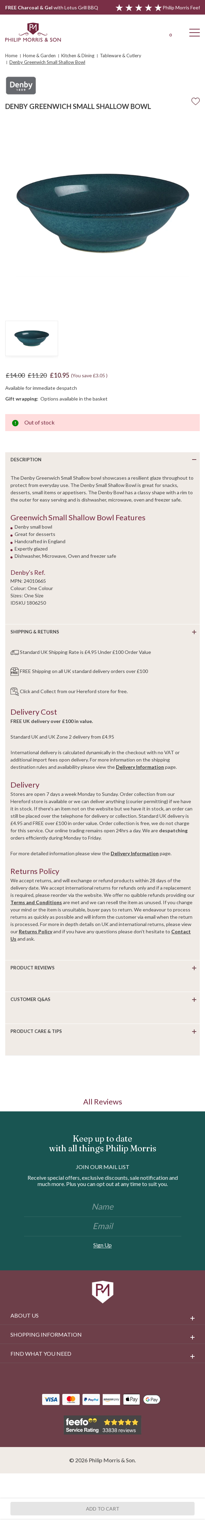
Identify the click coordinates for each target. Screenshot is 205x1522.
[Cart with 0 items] (170, 32)
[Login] (146, 32)
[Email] (102, 1226)
